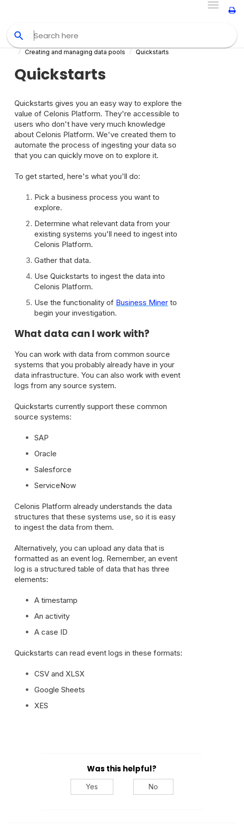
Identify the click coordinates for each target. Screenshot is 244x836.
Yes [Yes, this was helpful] (92, 786)
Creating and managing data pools (75, 52)
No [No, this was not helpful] (153, 786)
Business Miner (142, 302)
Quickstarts (152, 52)
